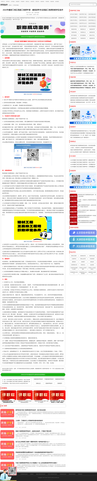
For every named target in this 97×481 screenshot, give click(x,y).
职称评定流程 (92, 255)
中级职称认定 (83, 32)
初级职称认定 (83, 29)
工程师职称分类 (74, 264)
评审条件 (8, 1)
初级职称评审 (92, 29)
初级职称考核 (74, 29)
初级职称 (42, 1)
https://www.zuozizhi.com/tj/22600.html (19, 383)
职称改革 (92, 261)
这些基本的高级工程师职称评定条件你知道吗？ (82, 98)
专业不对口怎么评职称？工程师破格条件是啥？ (82, 73)
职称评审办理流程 (83, 17)
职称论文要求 (74, 255)
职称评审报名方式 (92, 20)
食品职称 (92, 264)
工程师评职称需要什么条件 (74, 268)
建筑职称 (74, 261)
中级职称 (47, 1)
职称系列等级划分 (74, 26)
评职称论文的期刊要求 (83, 268)
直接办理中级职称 (83, 26)
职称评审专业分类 (83, 23)
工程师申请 (74, 258)
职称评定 (37, 167)
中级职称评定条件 (63, 474)
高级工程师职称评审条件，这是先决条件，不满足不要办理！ (34, 431)
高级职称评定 (92, 38)
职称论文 (27, 1)
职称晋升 (60, 383)
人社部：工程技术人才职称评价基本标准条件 (81, 147)
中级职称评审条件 (49, 379)
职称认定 (38, 383)
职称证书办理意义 (74, 20)
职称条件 (32, 474)
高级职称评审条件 (59, 379)
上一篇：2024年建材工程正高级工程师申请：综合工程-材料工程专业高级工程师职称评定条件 (24, 379)
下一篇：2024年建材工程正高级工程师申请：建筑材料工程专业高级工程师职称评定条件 (23, 381)
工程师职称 (35, 94)
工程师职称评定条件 (37, 241)
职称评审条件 (49, 383)
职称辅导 (17, 1)
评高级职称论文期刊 (74, 273)
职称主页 (3, 1)
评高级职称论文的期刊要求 (83, 273)
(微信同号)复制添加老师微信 (33, 36)
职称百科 (37, 1)
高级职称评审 (92, 32)
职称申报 (43, 41)
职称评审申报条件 (74, 17)
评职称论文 (83, 264)
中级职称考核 (74, 32)
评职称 (10, 5)
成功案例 (57, 1)
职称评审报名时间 (83, 20)
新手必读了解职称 (74, 14)
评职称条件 (80, 474)
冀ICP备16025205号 (48, 479)
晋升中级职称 (74, 35)
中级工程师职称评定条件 (52, 474)
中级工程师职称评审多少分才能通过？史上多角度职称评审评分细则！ (37, 463)
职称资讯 (32, 1)
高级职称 (52, 1)
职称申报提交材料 (92, 14)
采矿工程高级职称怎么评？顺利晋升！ (80, 137)
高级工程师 (37, 41)
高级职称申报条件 (72, 474)
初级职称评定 (74, 38)
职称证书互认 (92, 35)
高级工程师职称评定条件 (40, 474)
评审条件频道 (16, 5)
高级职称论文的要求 (92, 273)
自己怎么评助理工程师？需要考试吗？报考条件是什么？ (33, 442)
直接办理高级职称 (92, 26)
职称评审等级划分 (92, 23)
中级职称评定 (83, 38)
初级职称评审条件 (38, 379)
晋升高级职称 (83, 35)
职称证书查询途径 (92, 17)
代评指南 (13, 1)
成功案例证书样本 (74, 23)
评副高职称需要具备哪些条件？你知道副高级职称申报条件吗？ (35, 452)
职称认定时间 (83, 258)
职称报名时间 (83, 255)
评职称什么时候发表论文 (92, 268)
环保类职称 (92, 258)
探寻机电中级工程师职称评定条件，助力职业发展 (82, 95)
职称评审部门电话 (83, 14)
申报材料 (22, 1)
